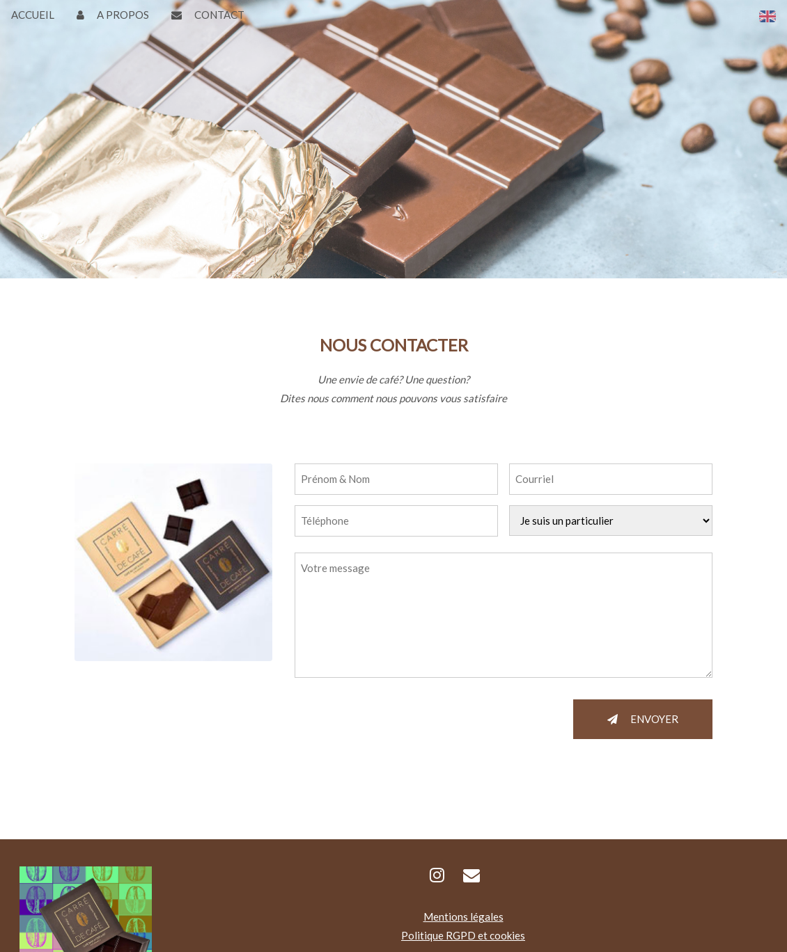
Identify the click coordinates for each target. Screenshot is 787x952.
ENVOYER (642, 719)
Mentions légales (463, 916)
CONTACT (207, 14)
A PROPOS (113, 14)
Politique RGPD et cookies (463, 935)
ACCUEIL (32, 14)
